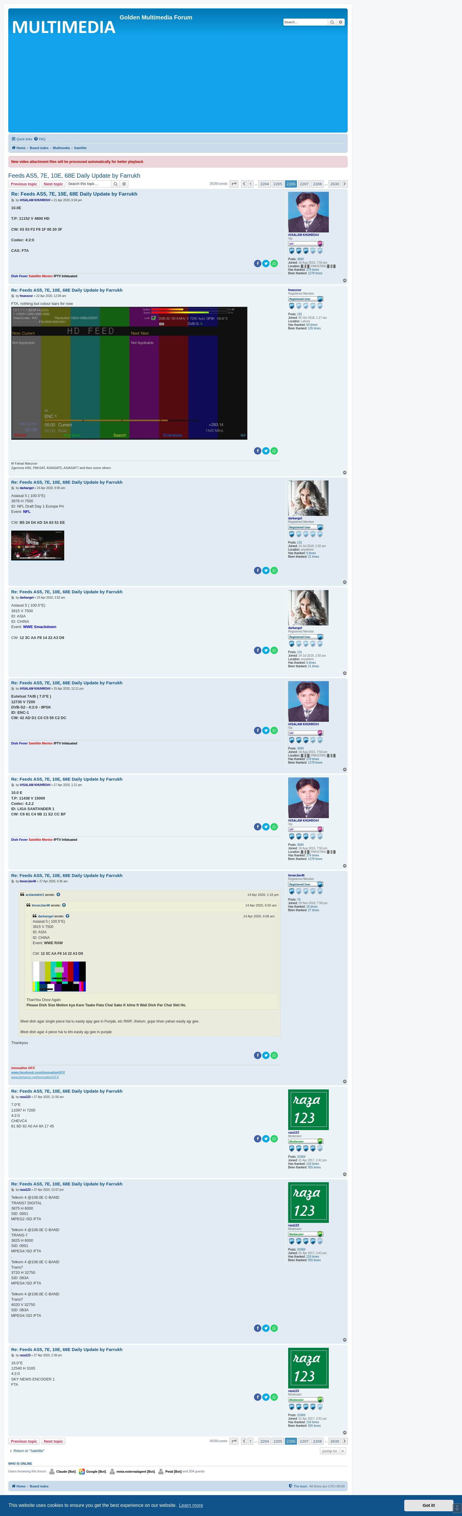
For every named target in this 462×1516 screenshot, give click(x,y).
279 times (312, 269)
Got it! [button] (429, 1505)
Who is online (20, 1463)
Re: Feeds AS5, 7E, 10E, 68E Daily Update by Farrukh (74, 194)
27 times (313, 910)
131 (299, 542)
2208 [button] (317, 183)
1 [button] (251, 183)
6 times (311, 553)
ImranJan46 (296, 875)
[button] (234, 183)
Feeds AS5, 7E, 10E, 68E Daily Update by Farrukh (74, 175)
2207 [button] (304, 183)
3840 (300, 259)
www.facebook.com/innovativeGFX (38, 1072)
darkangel (295, 518)
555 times (314, 1167)
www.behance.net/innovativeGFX (35, 1077)
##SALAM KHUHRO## (303, 235)
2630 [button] (334, 183)
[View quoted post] (58, 894)
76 (299, 899)
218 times (312, 1163)
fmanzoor (294, 290)
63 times (312, 324)
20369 (301, 1156)
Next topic (53, 183)
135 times (314, 328)
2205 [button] (277, 183)
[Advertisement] (178, 87)
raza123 (293, 1132)
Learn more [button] (191, 1505)
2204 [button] (264, 183)
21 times (313, 556)
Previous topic (24, 183)
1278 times (315, 273)
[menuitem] (39, 139)
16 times (312, 906)
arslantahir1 (35, 894)
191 (299, 314)
